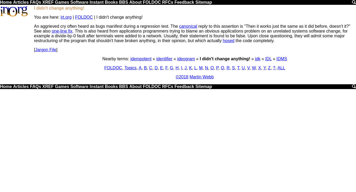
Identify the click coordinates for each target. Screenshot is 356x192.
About (135, 2)
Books (111, 2)
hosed (229, 40)
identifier (164, 59)
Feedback (184, 2)
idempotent (141, 59)
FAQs (35, 2)
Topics (131, 68)
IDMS (281, 59)
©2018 (182, 77)
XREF (48, 2)
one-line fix (62, 31)
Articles (21, 2)
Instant (96, 2)
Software (79, 2)
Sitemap (203, 2)
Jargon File (45, 49)
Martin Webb (201, 77)
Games (62, 2)
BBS (123, 2)
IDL (268, 59)
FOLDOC (152, 2)
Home (6, 2)
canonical (188, 26)
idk (257, 59)
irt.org (66, 17)
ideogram (186, 59)
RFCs (167, 2)
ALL (281, 68)
